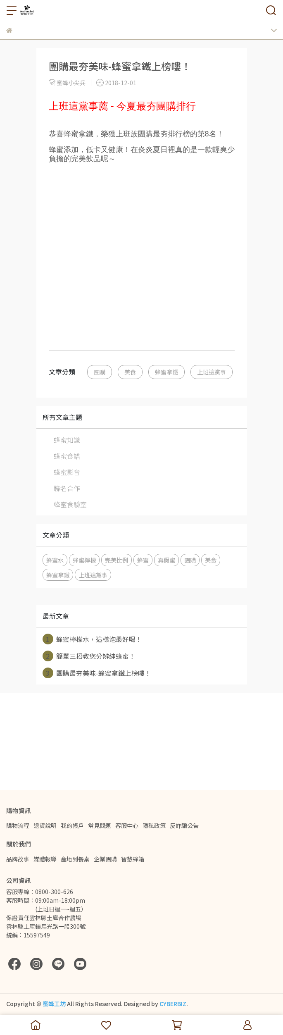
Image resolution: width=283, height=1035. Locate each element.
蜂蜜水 (55, 560)
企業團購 (105, 859)
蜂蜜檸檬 (84, 560)
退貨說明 (45, 825)
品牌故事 (17, 859)
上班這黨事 (211, 371)
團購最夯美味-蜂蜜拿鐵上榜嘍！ (97, 673)
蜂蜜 (143, 560)
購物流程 (17, 825)
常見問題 (99, 825)
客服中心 (126, 825)
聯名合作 (67, 488)
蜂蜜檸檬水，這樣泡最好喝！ (92, 639)
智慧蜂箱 (132, 859)
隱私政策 (154, 825)
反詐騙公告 (184, 825)
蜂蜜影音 (67, 472)
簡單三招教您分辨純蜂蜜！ (89, 656)
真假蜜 (166, 560)
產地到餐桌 (75, 859)
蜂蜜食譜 (67, 456)
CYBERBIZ (172, 1003)
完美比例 (116, 560)
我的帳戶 (72, 825)
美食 (130, 371)
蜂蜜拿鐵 (166, 371)
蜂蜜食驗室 (70, 504)
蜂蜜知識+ (69, 440)
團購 (99, 371)
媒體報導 (45, 859)
